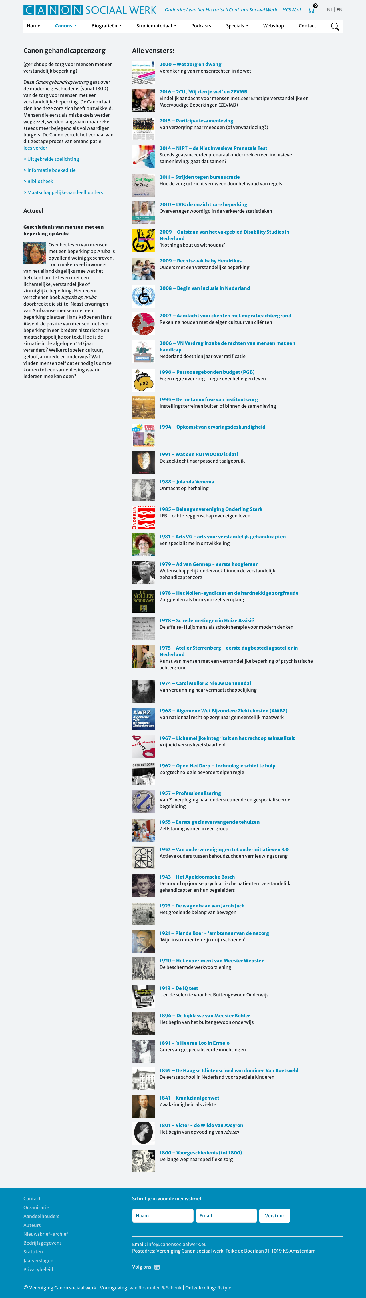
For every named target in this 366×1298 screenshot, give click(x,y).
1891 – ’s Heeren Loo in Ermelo (195, 1043)
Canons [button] (64, 26)
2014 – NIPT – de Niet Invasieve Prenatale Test (213, 148)
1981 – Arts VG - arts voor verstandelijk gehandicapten (223, 536)
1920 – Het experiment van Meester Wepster (212, 960)
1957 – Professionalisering (190, 793)
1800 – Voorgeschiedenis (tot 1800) (201, 1153)
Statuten (33, 1252)
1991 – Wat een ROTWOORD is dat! (199, 454)
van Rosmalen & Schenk (156, 1288)
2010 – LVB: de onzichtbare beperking (204, 204)
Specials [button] (235, 26)
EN (340, 10)
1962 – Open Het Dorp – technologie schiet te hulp (218, 766)
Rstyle (224, 1288)
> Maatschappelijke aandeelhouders (63, 192)
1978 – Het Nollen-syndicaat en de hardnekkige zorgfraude (229, 593)
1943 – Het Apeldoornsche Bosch (197, 877)
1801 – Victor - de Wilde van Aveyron (201, 1125)
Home (33, 26)
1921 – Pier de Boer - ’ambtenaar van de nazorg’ (215, 933)
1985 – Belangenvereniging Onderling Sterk (211, 509)
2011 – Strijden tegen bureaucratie (200, 177)
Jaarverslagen (38, 1260)
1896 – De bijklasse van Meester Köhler (205, 1015)
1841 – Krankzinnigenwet (189, 1098)
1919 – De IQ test (179, 988)
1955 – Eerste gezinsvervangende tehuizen (210, 822)
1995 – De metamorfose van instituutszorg (209, 399)
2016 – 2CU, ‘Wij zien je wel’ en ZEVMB (203, 92)
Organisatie (36, 1207)
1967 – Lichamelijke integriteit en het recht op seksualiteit (227, 738)
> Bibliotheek (38, 181)
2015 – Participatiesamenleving (197, 121)
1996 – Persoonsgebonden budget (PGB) (207, 372)
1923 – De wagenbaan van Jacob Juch (202, 906)
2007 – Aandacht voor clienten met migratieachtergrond (225, 315)
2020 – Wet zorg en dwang (191, 64)
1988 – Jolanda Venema (187, 482)
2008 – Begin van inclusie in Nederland (205, 288)
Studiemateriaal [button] (154, 26)
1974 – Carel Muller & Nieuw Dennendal (205, 683)
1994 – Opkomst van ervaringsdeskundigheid (213, 427)
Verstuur (274, 1216)
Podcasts (201, 26)
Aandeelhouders (41, 1216)
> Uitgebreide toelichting (51, 159)
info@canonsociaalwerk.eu (177, 1244)
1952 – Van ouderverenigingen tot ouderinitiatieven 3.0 (224, 849)
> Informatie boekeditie (49, 170)
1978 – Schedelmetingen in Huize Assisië (207, 620)
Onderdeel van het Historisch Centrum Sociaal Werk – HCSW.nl (232, 10)
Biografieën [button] (105, 26)
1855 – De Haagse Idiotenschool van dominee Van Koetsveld (229, 1070)
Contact (307, 26)
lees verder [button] (35, 148)
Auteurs (32, 1225)
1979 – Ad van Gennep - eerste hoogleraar (209, 564)
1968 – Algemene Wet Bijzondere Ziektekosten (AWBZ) (223, 711)
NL (330, 10)
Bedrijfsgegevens (42, 1243)
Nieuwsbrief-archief (45, 1234)
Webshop (273, 26)
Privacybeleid (38, 1269)
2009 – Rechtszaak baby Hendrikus (201, 261)
